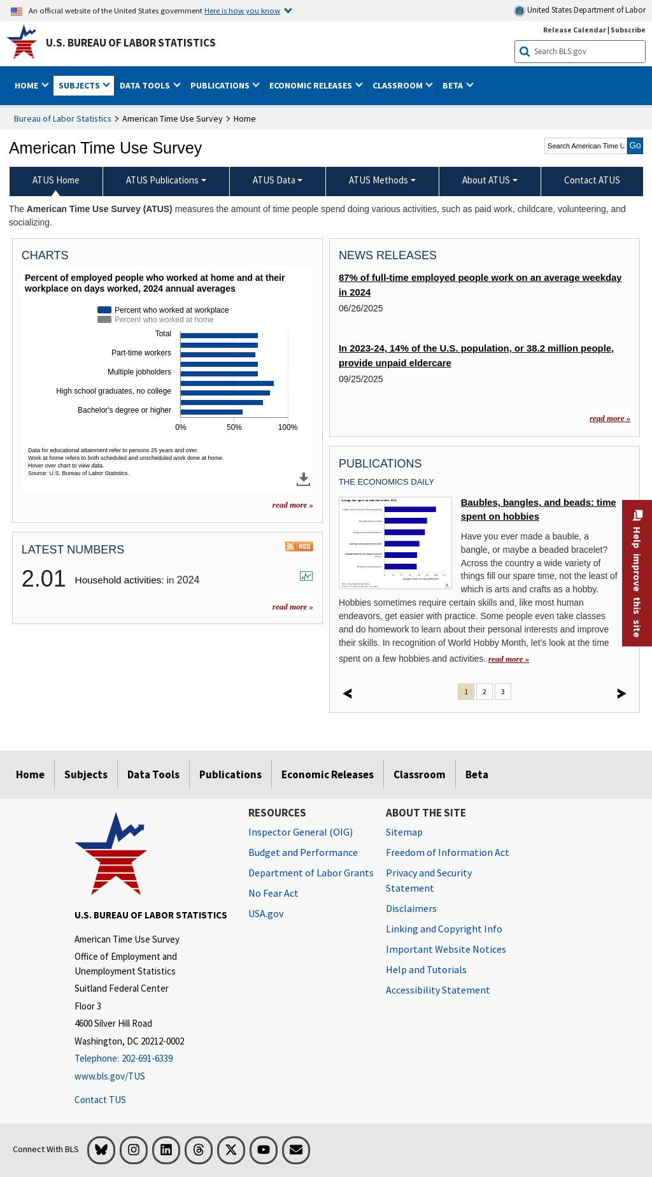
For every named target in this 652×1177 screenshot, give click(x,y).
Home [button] (27, 85)
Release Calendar (574, 29)
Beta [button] (454, 85)
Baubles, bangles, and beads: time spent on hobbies (538, 509)
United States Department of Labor (580, 10)
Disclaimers (411, 908)
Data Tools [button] (146, 85)
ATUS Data (274, 180)
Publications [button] (221, 85)
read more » (293, 606)
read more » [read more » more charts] (293, 505)
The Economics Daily (386, 482)
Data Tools (153, 774)
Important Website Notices (446, 949)
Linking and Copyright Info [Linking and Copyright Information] (444, 928)
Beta (476, 774)
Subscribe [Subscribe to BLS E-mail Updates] (628, 29)
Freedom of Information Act (447, 852)
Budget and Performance (303, 852)
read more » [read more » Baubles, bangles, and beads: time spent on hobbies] (508, 659)
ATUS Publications (162, 180)
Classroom (419, 774)
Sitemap (404, 831)
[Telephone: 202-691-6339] (151, 1059)
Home (30, 774)
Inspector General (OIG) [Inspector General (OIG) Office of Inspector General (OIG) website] (300, 831)
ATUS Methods (378, 180)
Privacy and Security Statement (429, 880)
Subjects (86, 774)
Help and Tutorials (426, 969)
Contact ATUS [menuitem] (592, 180)
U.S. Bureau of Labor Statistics (131, 43)
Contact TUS (100, 1100)
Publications (230, 774)
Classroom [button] (398, 85)
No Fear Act (273, 893)
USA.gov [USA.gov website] (265, 913)
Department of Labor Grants (311, 872)
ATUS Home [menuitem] (56, 180)
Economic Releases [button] (311, 85)
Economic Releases (327, 774)
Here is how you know (242, 10)
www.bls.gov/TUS (109, 1076)
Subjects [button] (80, 85)
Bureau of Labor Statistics (62, 118)
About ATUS (486, 180)
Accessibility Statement (438, 989)
